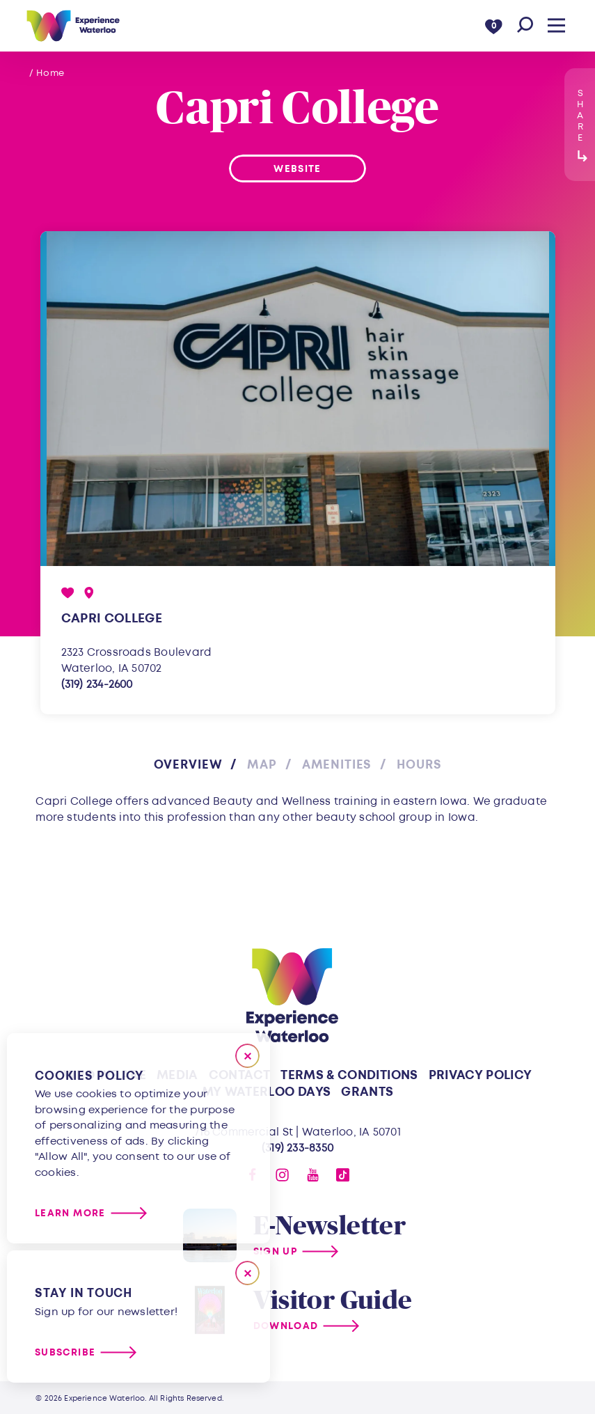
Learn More (70, 1213)
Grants (367, 1092)
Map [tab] (262, 765)
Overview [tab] (188, 765)
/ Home (47, 73)
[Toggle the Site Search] (525, 25)
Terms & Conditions (349, 1075)
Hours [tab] (419, 765)
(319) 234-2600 (97, 684)
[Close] (247, 1056)
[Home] (73, 25)
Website (297, 168)
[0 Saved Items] (493, 25)
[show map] (89, 593)
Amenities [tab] (337, 765)
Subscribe (65, 1352)
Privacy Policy (480, 1075)
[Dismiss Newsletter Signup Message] (247, 1273)
